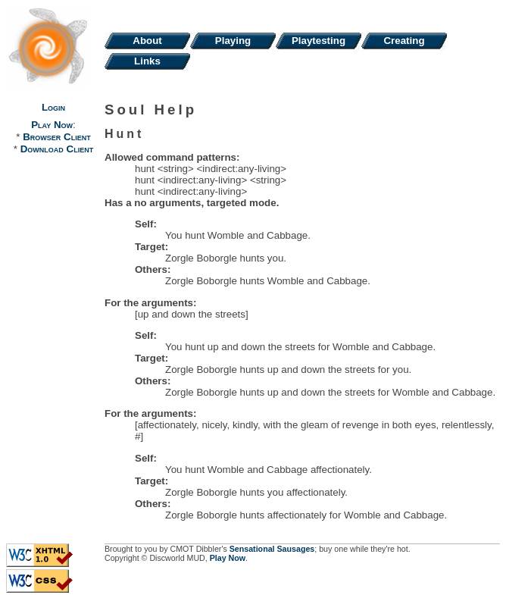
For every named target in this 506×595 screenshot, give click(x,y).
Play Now (52, 124)
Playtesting (318, 40)
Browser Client (56, 136)
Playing (233, 40)
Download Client (56, 149)
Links (147, 61)
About (147, 40)
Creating (403, 40)
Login (53, 107)
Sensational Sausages (272, 548)
